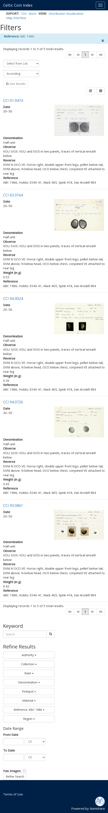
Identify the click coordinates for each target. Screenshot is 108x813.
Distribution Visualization (66, 13)
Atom (32, 13)
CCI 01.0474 (13, 100)
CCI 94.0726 (13, 401)
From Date (10, 734)
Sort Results (16, 84)
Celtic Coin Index (17, 5)
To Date (9, 750)
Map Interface (16, 18)
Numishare (97, 808)
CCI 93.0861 (13, 505)
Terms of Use (13, 794)
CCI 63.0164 (13, 194)
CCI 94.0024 (13, 298)
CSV (24, 13)
